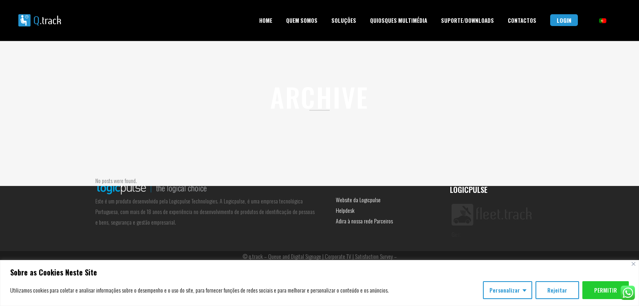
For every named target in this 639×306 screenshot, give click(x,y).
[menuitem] (602, 20)
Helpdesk (345, 210)
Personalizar (504, 290)
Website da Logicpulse (358, 199)
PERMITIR (605, 290)
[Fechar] (633, 264)
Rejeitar (557, 290)
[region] (319, 283)
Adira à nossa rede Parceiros (364, 220)
